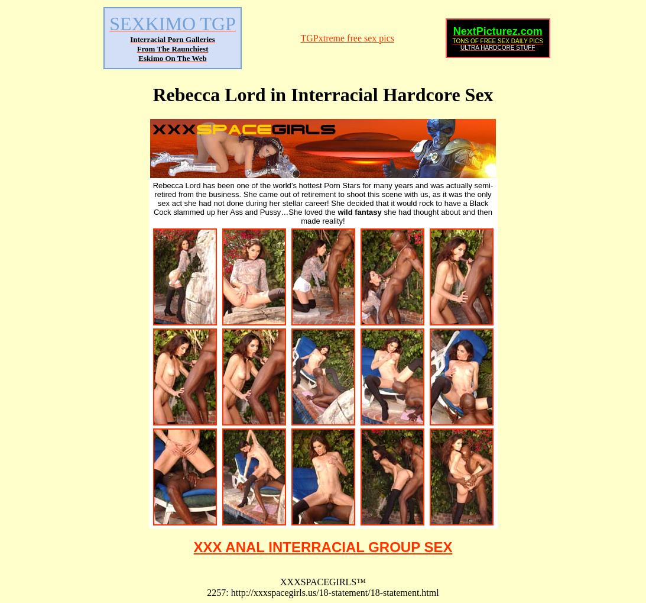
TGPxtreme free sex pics (347, 38)
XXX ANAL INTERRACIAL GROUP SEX (323, 547)
